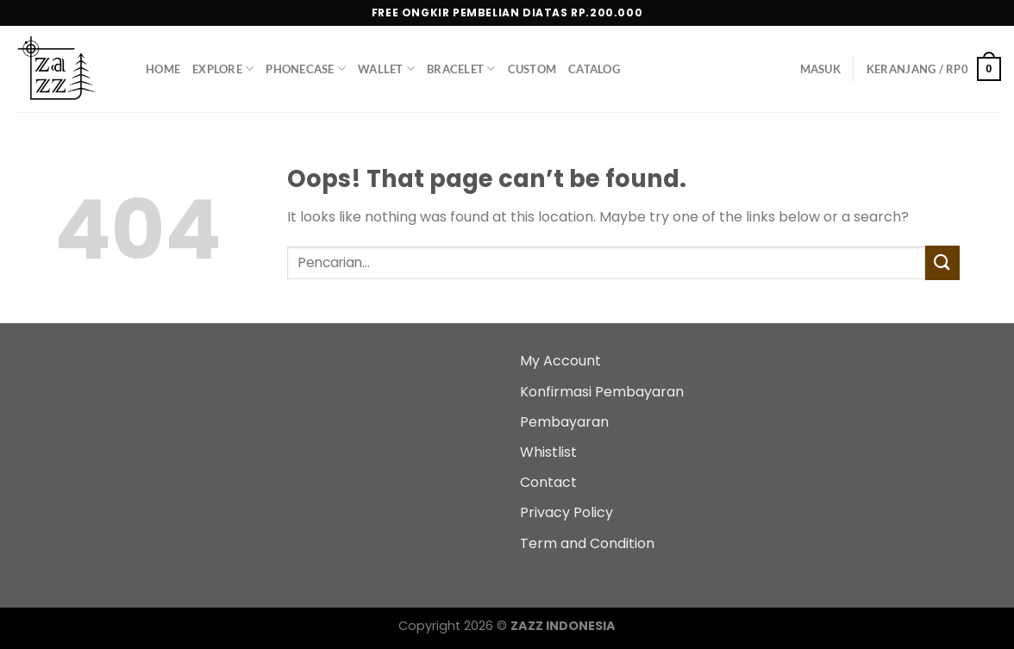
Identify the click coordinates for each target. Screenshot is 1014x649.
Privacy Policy (566, 512)
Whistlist (548, 452)
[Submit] (942, 262)
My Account (560, 361)
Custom (532, 69)
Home (163, 69)
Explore (223, 68)
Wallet (386, 68)
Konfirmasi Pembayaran (602, 392)
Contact (548, 482)
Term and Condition (587, 543)
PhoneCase (306, 68)
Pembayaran (564, 422)
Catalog (594, 69)
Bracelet (461, 68)
